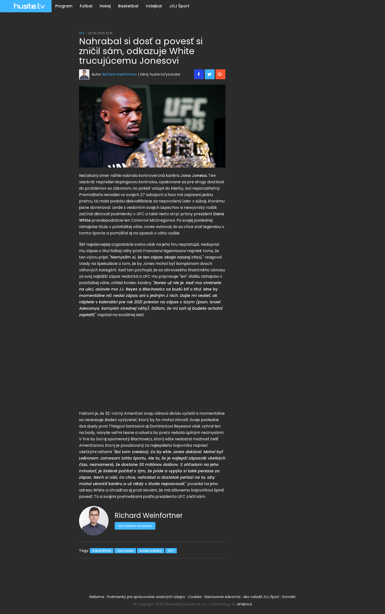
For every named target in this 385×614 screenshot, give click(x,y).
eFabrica (244, 604)
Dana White (101, 550)
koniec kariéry (150, 550)
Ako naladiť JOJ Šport (261, 596)
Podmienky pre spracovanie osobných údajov (146, 596)
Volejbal (154, 6)
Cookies (195, 596)
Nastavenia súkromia (222, 596)
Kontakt (289, 596)
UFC (82, 33)
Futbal (86, 6)
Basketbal (128, 6)
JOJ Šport (179, 6)
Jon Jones (125, 550)
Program (63, 6)
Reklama (96, 596)
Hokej (105, 6)
